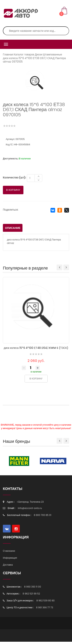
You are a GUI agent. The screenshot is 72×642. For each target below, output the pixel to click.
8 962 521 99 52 (31, 594)
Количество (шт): (14, 178)
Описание (12, 228)
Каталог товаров (24, 54)
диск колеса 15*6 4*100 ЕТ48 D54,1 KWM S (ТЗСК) (36, 348)
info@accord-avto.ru (30, 508)
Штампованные (52, 54)
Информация (10, 558)
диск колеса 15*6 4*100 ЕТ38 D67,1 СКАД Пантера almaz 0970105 (34, 60)
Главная (8, 54)
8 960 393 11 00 (32, 587)
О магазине (9, 551)
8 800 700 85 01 (42, 515)
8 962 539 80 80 (45, 601)
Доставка (8, 565)
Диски (38, 54)
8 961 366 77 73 (44, 607)
